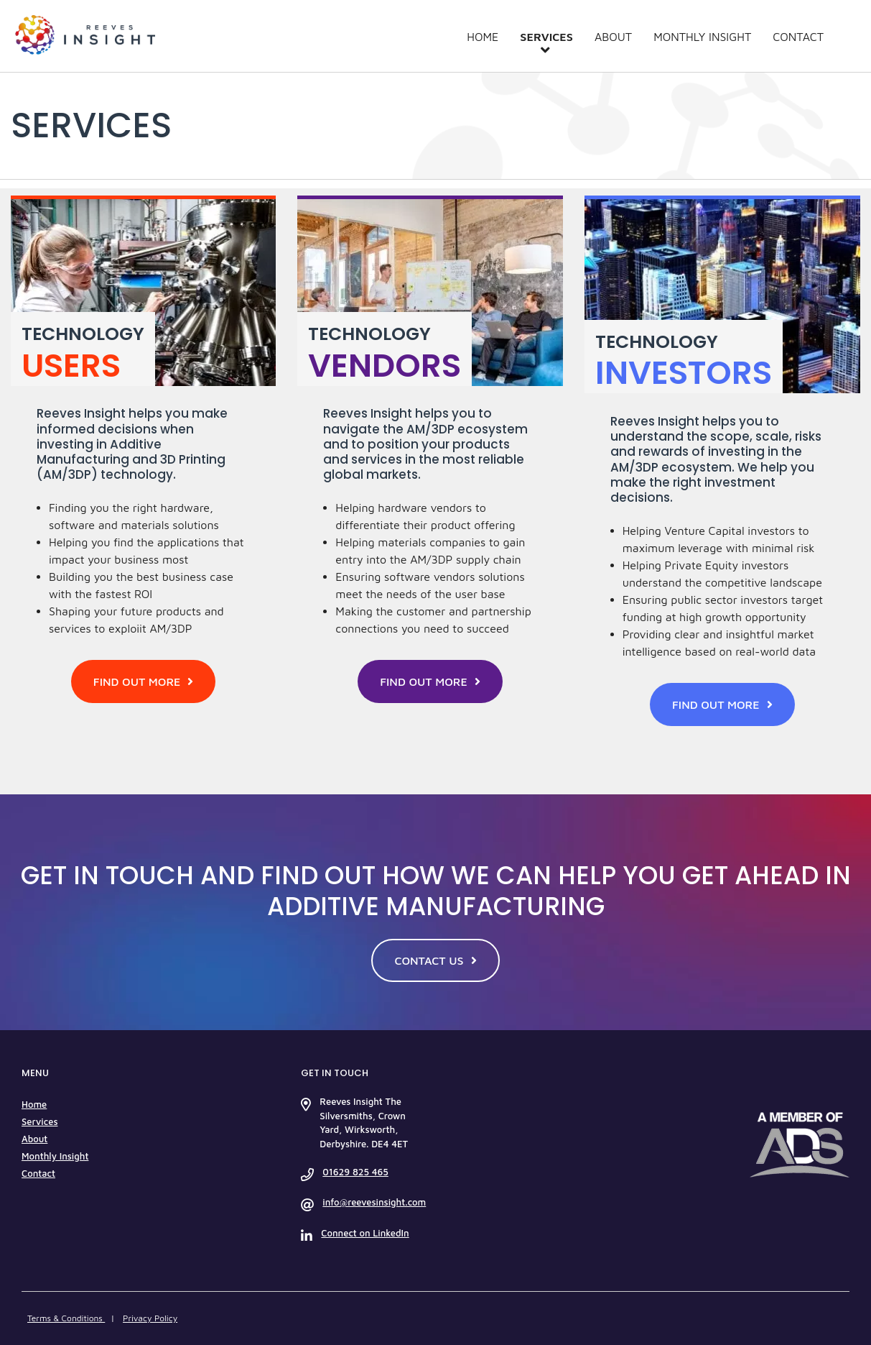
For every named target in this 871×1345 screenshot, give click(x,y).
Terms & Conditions (66, 1318)
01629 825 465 (355, 1172)
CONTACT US (435, 960)
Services (546, 36)
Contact (798, 36)
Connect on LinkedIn (365, 1233)
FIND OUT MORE (143, 681)
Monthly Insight (702, 36)
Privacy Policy (150, 1318)
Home (482, 36)
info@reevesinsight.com (374, 1202)
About (613, 36)
